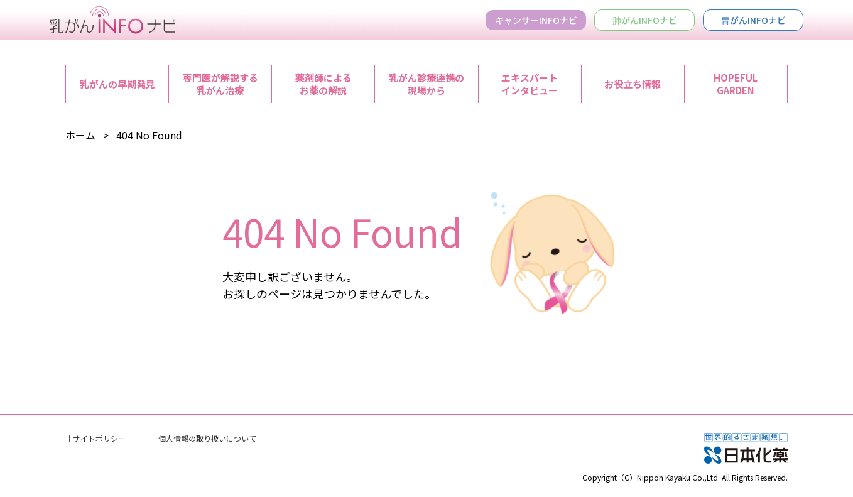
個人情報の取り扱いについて (207, 438)
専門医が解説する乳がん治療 (220, 84)
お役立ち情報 (632, 83)
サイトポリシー (99, 438)
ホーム (80, 135)
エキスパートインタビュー (529, 84)
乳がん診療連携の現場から (426, 84)
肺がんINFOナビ (644, 20)
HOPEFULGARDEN (736, 84)
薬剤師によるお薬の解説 (323, 84)
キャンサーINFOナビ (536, 20)
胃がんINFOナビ (753, 20)
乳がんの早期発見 (117, 83)
